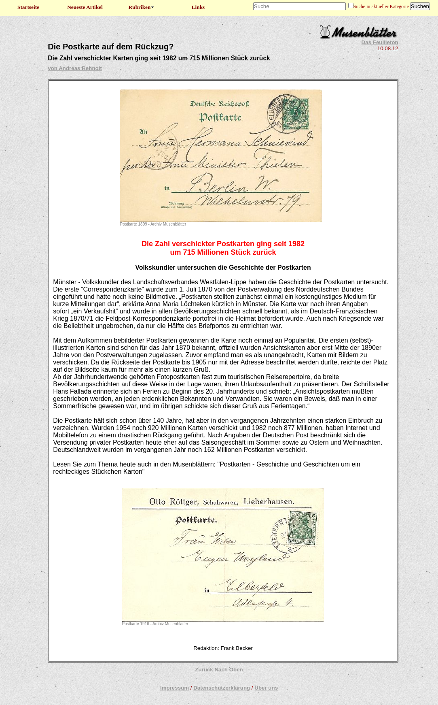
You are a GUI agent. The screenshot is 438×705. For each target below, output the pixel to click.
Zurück (204, 670)
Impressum (174, 688)
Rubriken (142, 7)
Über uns (266, 688)
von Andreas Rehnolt (75, 68)
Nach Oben (228, 670)
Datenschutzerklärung (221, 688)
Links (198, 7)
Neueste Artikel (85, 7)
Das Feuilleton (380, 42)
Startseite (28, 7)
